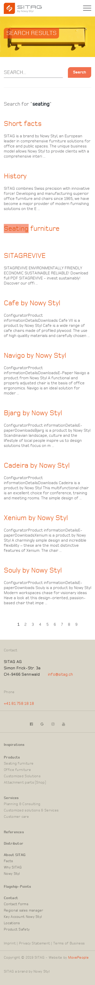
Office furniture (17, 770)
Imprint (10, 943)
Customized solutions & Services (31, 810)
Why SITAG (13, 867)
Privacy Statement (34, 943)
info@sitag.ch (60, 674)
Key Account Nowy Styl (23, 917)
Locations (12, 923)
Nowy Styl (12, 874)
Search (79, 72)
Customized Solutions (22, 776)
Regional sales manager (23, 910)
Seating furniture (18, 763)
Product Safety (17, 929)
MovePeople (78, 957)
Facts (8, 861)
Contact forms (16, 904)
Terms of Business (69, 943)
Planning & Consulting (22, 804)
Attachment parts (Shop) (25, 782)
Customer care (16, 816)
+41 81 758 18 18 (19, 703)
